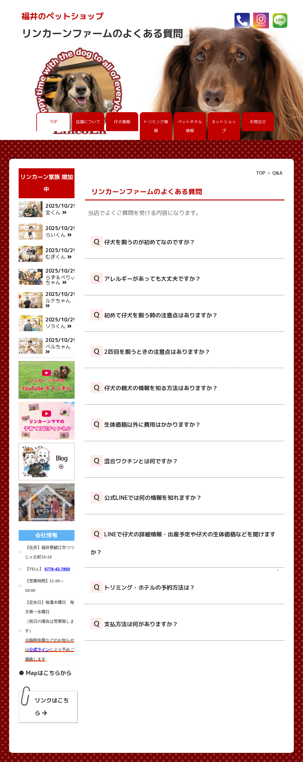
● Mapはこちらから (45, 660)
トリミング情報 (156, 126)
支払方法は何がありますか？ (134, 623)
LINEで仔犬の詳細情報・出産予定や (183, 542)
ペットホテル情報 (190, 126)
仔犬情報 (122, 121)
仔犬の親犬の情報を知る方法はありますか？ (154, 387)
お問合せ (258, 121)
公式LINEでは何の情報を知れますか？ (146, 497)
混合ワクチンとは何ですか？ (134, 460)
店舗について (88, 121)
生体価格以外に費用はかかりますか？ (146, 424)
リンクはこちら (52, 694)
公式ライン (39, 637)
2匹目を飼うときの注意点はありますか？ (150, 351)
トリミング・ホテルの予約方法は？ (143, 587)
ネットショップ (223, 126)
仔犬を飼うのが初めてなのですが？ (143, 241)
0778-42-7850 (57, 556)
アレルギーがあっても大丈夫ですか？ (146, 278)
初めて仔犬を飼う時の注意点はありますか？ (154, 314)
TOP (53, 121)
